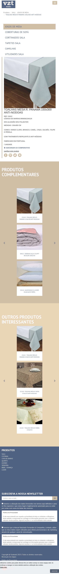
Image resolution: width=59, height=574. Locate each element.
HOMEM (4, 463)
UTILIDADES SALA (14, 54)
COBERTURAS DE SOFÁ (17, 32)
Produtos (6, 12)
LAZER (4, 470)
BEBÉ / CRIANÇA (7, 468)
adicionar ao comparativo (17, 148)
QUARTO (5, 461)
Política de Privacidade (9, 560)
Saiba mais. (3, 567)
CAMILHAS (10, 48)
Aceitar (54, 571)
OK (55, 498)
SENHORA (5, 465)
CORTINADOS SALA (15, 37)
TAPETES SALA (12, 43)
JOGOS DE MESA (23, 12)
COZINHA (5, 456)
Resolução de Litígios (9, 557)
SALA (13, 12)
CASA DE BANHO (7, 459)
